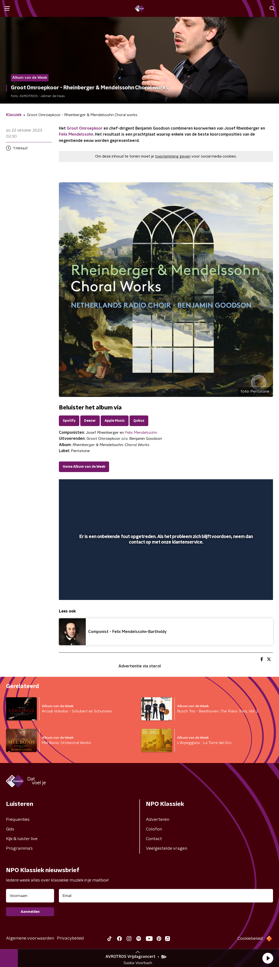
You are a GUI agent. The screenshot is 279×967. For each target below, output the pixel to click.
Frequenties (18, 819)
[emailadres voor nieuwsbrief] (166, 895)
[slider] (165, 577)
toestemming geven (173, 156)
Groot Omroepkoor (85, 128)
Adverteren (157, 819)
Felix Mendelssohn (76, 134)
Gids (10, 829)
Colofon (154, 829)
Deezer (90, 420)
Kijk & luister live (21, 839)
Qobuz (138, 420)
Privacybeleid (70, 938)
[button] (267, 958)
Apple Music (115, 420)
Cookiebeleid (250, 938)
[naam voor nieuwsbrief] (30, 895)
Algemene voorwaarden (30, 938)
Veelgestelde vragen (166, 848)
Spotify (69, 420)
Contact (154, 839)
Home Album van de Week (84, 466)
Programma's (19, 848)
